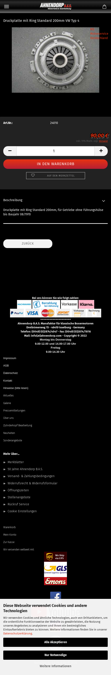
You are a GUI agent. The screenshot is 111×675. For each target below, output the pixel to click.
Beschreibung (12, 200)
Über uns (8, 418)
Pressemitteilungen (14, 410)
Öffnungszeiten (18, 490)
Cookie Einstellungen (22, 511)
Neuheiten (9, 433)
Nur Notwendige (55, 655)
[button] (9, 151)
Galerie (7, 403)
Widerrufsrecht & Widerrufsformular (32, 483)
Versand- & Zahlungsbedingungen (31, 476)
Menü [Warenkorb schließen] (6, 6)
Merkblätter (16, 462)
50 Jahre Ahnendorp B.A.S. (25, 469)
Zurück (28, 243)
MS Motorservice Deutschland (99, 33)
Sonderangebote (12, 440)
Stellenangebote (19, 497)
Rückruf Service (18, 504)
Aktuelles (8, 395)
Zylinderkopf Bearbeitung (17, 425)
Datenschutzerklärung (17, 633)
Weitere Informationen (55, 666)
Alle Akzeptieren (55, 642)
